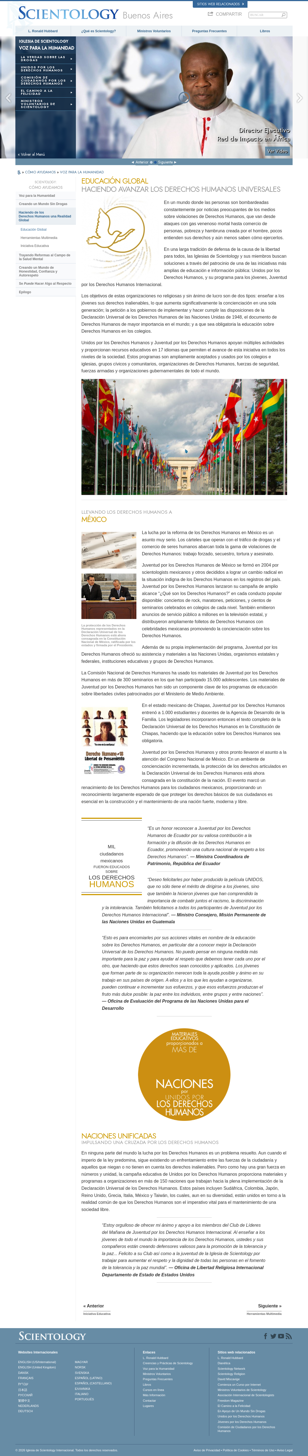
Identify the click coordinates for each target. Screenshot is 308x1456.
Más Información (154, 1395)
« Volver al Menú (31, 154)
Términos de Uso (262, 1450)
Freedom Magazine (231, 1400)
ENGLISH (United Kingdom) (37, 1367)
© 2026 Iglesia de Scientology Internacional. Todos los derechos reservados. (66, 1450)
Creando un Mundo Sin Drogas (43, 204)
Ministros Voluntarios (154, 31)
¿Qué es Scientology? (98, 31)
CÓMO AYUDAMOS (41, 172)
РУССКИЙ (25, 1395)
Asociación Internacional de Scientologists (246, 1395)
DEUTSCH (25, 1411)
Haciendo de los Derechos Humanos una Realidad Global (45, 216)
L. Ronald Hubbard (43, 31)
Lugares (148, 1405)
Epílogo (25, 292)
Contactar (149, 1400)
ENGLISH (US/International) (37, 1362)
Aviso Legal (285, 1450)
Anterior (142, 162)
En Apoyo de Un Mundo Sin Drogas (241, 1411)
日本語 (22, 1390)
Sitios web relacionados (220, 4)
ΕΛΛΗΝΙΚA (82, 1388)
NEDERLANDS (28, 1405)
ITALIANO (81, 1394)
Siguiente (165, 162)
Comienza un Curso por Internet (239, 1384)
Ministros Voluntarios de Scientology (242, 1390)
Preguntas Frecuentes (209, 31)
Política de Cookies (236, 1450)
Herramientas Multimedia (39, 238)
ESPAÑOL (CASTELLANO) (93, 1383)
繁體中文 (24, 1400)
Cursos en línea (153, 1390)
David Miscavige (229, 1379)
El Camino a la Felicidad (234, 1405)
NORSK (80, 1367)
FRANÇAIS (26, 1378)
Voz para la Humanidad (37, 196)
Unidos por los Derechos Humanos (241, 1416)
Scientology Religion (231, 1374)
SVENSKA (82, 1372)
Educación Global (33, 230)
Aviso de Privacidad (207, 1450)
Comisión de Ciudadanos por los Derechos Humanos (246, 1429)
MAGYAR (81, 1362)
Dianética (224, 1363)
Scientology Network (231, 1368)
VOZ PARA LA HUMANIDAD (82, 172)
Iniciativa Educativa (35, 246)
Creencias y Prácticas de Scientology (168, 1363)
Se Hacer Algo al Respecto (45, 284)
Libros (265, 31)
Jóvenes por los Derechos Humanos (242, 1421)
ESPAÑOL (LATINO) (88, 1378)
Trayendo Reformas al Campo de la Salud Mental (44, 257)
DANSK (23, 1372)
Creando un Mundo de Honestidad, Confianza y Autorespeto (38, 271)
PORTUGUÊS (84, 1399)
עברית (23, 1384)
